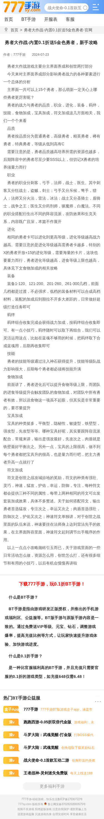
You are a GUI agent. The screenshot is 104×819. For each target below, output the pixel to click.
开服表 (50, 19)
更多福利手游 (52, 786)
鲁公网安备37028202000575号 (65, 804)
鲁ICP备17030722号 (70, 799)
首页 (8, 19)
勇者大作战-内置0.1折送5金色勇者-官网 (56, 30)
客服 (70, 19)
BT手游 (28, 19)
